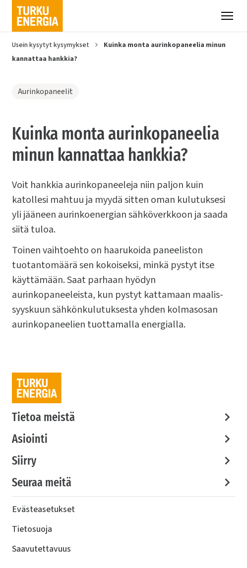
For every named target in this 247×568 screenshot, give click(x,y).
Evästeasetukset (43, 509)
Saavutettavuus (41, 549)
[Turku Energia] (37, 16)
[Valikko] (227, 16)
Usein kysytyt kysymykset (50, 45)
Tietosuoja (32, 529)
